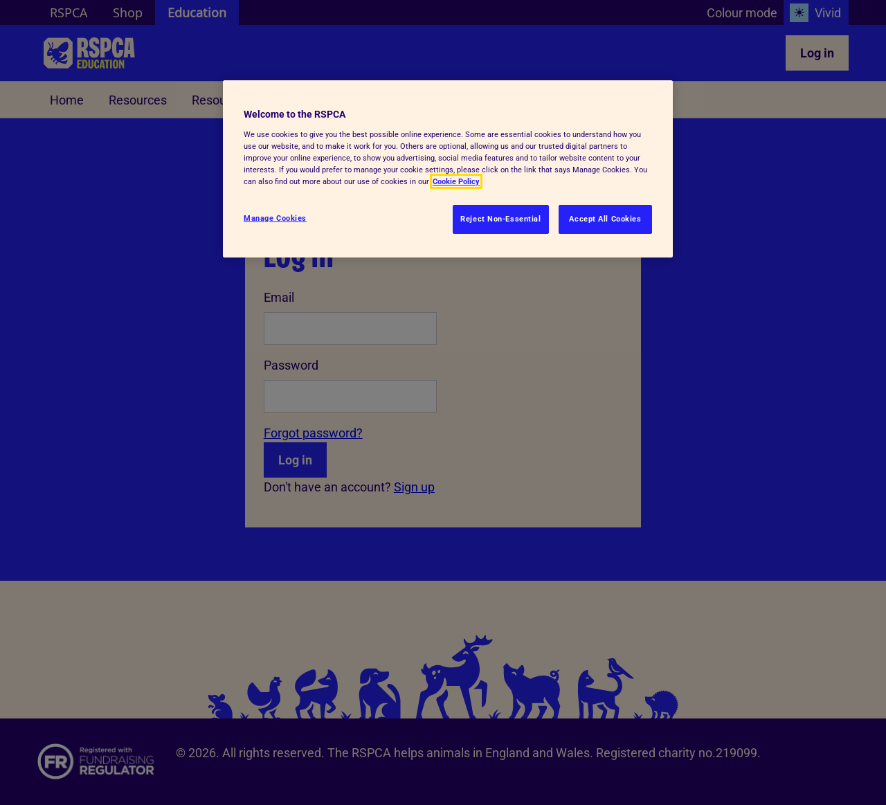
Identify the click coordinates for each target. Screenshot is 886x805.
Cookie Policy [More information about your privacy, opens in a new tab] (456, 181)
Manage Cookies (275, 218)
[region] (448, 168)
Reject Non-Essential (500, 219)
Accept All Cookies (605, 219)
